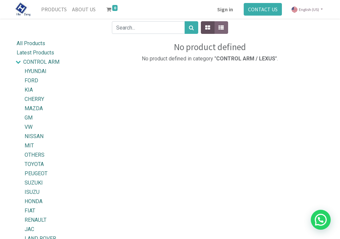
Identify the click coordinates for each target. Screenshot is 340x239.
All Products (31, 43)
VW (29, 127)
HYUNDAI (35, 71)
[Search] (191, 27)
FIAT (30, 210)
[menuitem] (54, 9)
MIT (29, 145)
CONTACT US (263, 9)
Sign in (225, 9)
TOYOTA (34, 164)
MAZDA (34, 108)
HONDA (33, 201)
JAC (29, 229)
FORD (31, 80)
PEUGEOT (36, 173)
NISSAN (34, 136)
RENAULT (35, 220)
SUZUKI (34, 183)
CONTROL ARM (41, 62)
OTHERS (34, 155)
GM (29, 118)
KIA (29, 90)
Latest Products (35, 52)
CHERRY (34, 99)
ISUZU (32, 192)
